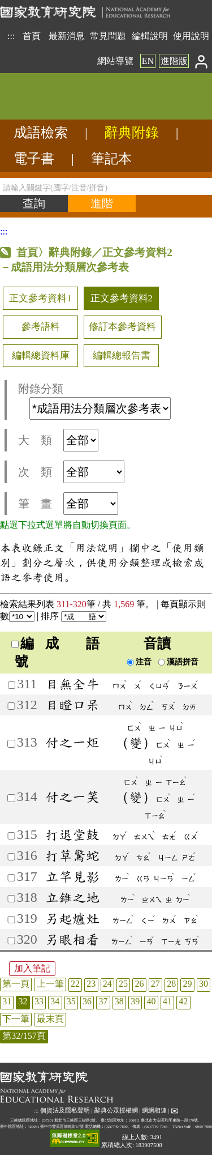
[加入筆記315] (11, 835)
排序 (73, 616)
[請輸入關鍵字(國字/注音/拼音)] (106, 186)
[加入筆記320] (11, 940)
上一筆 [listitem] (50, 983)
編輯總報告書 (121, 355)
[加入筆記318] (11, 898)
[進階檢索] (102, 203)
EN (148, 61)
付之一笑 (72, 796)
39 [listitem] (135, 1001)
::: (11, 36)
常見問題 (108, 36)
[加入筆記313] (11, 743)
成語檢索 (41, 132)
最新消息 (67, 36)
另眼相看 (72, 939)
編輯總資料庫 (41, 355)
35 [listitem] (71, 1001)
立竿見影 (72, 876)
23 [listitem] (91, 983)
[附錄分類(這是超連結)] (100, 408)
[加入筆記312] (11, 706)
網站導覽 (115, 61)
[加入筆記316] (11, 856)
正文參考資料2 (121, 298)
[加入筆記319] (11, 919)
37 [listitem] (102, 1001)
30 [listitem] (203, 983)
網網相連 (154, 1110)
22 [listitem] (75, 983)
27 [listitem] (155, 983)
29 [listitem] (187, 983)
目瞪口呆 (72, 704)
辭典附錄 (132, 132)
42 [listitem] (183, 1001)
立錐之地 (72, 897)
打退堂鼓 (72, 834)
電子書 (34, 158)
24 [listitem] (107, 983)
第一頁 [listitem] (15, 983)
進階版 (174, 61)
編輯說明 (150, 36)
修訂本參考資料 (122, 326)
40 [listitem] (151, 1001)
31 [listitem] (6, 1001)
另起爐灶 (72, 918)
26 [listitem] (139, 983)
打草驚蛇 (72, 855)
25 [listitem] (123, 983)
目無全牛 (72, 683)
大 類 (58, 440)
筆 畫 (68, 503)
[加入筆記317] (11, 877)
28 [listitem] (171, 983)
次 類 (71, 472)
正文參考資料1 (40, 298)
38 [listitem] (119, 1001)
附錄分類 (94, 401)
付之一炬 (72, 742)
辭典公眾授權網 (116, 1110)
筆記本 (111, 158)
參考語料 (40, 326)
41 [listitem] (167, 1001)
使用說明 (191, 36)
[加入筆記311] (11, 685)
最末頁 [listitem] (50, 1019)
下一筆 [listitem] (15, 1019)
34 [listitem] (54, 1001)
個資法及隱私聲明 (65, 1110)
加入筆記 (32, 968)
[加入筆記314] (11, 798)
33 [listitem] (39, 1001)
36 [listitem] (87, 1001)
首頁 (32, 36)
